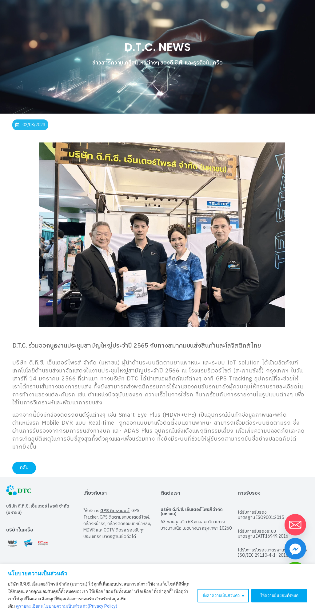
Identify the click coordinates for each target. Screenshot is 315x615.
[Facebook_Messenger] (295, 548)
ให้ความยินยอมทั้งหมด (277, 595)
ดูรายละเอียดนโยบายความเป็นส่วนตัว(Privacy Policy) (66, 606)
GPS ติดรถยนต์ (115, 510)
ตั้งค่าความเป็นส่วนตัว (215, 595)
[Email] (295, 524)
